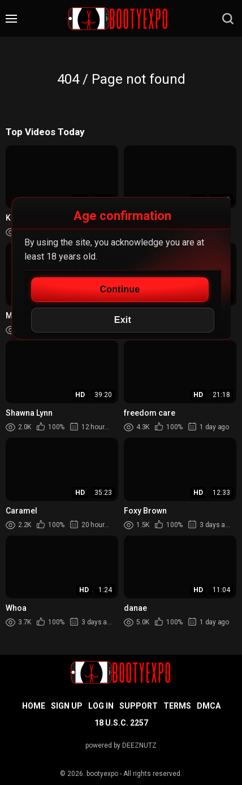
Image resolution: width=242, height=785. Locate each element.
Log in (101, 705)
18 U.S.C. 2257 (121, 722)
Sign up (67, 705)
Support (138, 705)
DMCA (209, 705)
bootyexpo (102, 774)
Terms (177, 705)
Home (33, 705)
